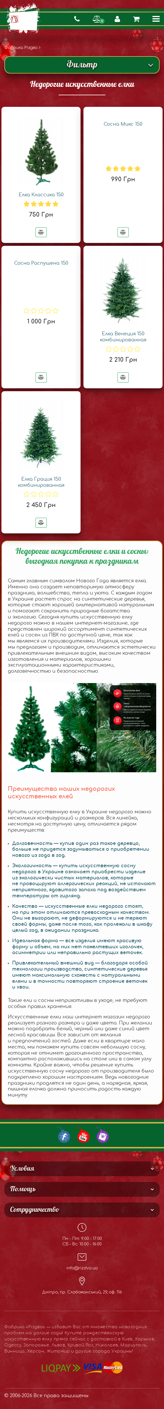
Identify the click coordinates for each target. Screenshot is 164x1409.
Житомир (58, 1351)
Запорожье (36, 1345)
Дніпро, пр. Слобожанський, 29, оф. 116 (82, 1285)
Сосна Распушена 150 (41, 263)
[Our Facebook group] (63, 1134)
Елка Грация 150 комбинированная (41, 482)
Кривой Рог (81, 1345)
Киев (127, 1339)
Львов (58, 1345)
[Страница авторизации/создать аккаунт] (117, 18)
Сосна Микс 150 (123, 124)
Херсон (35, 1351)
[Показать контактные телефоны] (77, 18)
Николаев (107, 1345)
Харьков (144, 1339)
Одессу (12, 1345)
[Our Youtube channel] (82, 1134)
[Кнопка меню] (156, 19)
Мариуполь (133, 1345)
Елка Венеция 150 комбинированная (123, 337)
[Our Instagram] (101, 1134)
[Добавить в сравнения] (41, 232)
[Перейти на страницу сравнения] (97, 18)
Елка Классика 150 (41, 195)
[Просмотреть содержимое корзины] (136, 18)
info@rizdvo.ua (82, 1261)
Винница (14, 1351)
